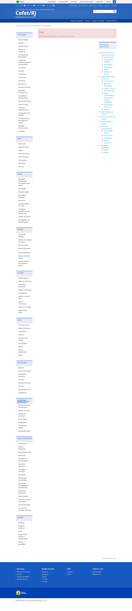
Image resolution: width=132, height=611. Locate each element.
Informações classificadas (22, 486)
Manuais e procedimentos (34, 25)
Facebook (45, 579)
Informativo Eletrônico (22, 383)
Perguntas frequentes (76, 21)
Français (114, 5)
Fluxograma (108, 138)
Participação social (24, 460)
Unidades (21, 139)
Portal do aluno (23, 332)
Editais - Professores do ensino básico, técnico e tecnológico (109, 97)
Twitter (44, 584)
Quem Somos (108, 57)
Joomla (45, 608)
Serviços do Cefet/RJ (98, 21)
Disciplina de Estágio (22, 346)
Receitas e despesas (21, 472)
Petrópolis (21, 171)
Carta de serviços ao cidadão (24, 508)
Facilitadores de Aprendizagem (23, 228)
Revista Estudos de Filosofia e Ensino (23, 271)
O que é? (70, 579)
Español (100, 5)
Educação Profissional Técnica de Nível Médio (24, 190)
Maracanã (21, 151)
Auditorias (22, 463)
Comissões (22, 82)
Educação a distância (22, 204)
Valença (21, 174)
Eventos (21, 394)
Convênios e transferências (23, 467)
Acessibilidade (73, 5)
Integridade (22, 430)
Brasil (22, 2)
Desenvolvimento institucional (24, 414)
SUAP (20, 539)
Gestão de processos (21, 422)
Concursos (22, 85)
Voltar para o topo (109, 566)
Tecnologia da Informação (23, 63)
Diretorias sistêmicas (22, 58)
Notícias (21, 375)
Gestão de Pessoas (24, 109)
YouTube (45, 586)
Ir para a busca (40, 5)
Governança (22, 427)
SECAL (106, 150)
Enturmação (22, 351)
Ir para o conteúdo (21, 5)
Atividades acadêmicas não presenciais (24, 219)
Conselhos (22, 75)
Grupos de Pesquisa (22, 243)
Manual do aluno (24, 336)
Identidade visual (24, 397)
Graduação (22, 196)
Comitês (21, 78)
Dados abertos (23, 504)
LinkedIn (44, 589)
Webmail (21, 530)
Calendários (22, 339)
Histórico (21, 50)
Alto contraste (83, 5)
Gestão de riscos (24, 418)
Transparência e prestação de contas (24, 128)
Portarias (107, 109)
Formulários (108, 64)
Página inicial (20, 25)
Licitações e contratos (22, 478)
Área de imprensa (111, 21)
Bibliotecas (22, 91)
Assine (69, 582)
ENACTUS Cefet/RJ (24, 315)
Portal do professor (21, 534)
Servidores (22, 482)
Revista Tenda (23, 253)
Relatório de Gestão (22, 434)
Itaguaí (20, 158)
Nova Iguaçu (22, 167)
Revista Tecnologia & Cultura (24, 248)
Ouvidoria (21, 88)
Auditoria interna (24, 95)
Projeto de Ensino (24, 224)
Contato (87, 21)
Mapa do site (93, 5)
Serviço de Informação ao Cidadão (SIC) (23, 493)
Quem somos (108, 81)
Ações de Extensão (24, 289)
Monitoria (21, 208)
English (107, 5)
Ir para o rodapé (50, 5)
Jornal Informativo (24, 378)
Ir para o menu (31, 5)
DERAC (20, 363)
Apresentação (23, 47)
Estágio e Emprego (24, 297)
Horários (21, 342)
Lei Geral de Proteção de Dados (24, 517)
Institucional (22, 451)
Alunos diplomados (22, 358)
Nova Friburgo (23, 164)
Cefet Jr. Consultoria (22, 310)
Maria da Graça (23, 161)
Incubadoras (22, 301)
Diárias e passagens (22, 550)
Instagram (45, 582)
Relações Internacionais (23, 134)
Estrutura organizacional (23, 116)
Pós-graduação (23, 199)
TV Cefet (21, 387)
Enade (20, 354)
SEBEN (106, 152)
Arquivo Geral (23, 112)
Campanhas (22, 400)
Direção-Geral (23, 54)
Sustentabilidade (24, 438)
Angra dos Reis (23, 154)
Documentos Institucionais (23, 104)
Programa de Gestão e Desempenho (23, 544)
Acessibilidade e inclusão (24, 212)
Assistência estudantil (22, 293)
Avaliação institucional (22, 99)
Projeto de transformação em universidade (24, 70)
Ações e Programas (22, 455)
